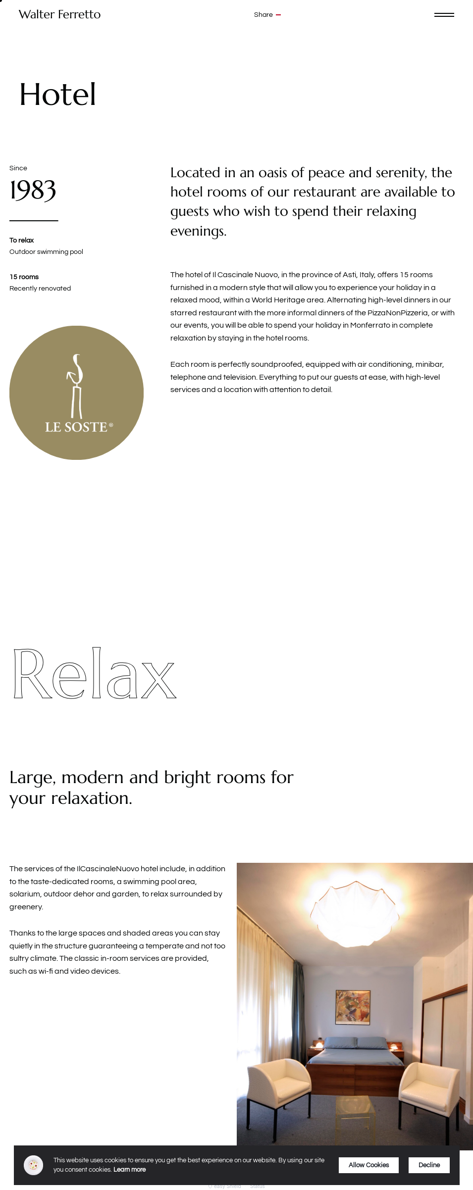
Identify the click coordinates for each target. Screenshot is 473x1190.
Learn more (129, 1169)
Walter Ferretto (60, 14)
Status (257, 1186)
